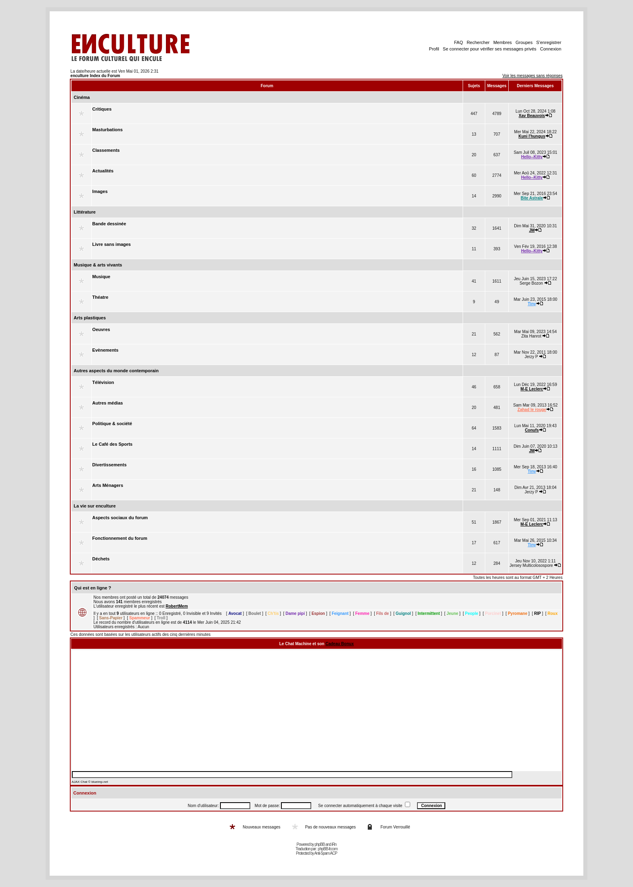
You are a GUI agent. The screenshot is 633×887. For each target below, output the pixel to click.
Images (100, 191)
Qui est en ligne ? (92, 587)
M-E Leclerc (531, 389)
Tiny (532, 304)
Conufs (532, 430)
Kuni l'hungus (531, 136)
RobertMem (177, 606)
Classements (106, 150)
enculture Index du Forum (95, 75)
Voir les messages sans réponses (532, 75)
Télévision (103, 382)
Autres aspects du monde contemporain (116, 370)
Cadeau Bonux (339, 644)
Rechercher (478, 42)
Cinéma (82, 97)
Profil (434, 48)
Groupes (524, 42)
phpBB (319, 844)
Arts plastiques (90, 317)
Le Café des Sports (112, 444)
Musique (101, 276)
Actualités (103, 170)
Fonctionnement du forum (119, 538)
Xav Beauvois (532, 115)
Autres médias (107, 403)
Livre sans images (111, 244)
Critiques (102, 109)
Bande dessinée (109, 223)
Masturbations (107, 129)
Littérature (85, 212)
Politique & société (112, 423)
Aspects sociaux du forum (120, 517)
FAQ (458, 42)
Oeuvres (101, 329)
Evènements (105, 350)
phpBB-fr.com (327, 849)
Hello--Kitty (532, 157)
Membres (502, 42)
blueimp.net (99, 782)
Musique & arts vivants (98, 264)
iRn (333, 844)
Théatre (100, 297)
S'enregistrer (548, 42)
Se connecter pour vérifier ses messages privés (490, 48)
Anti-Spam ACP (325, 853)
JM (531, 230)
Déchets (101, 558)
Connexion (551, 48)
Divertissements (109, 464)
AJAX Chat (80, 782)
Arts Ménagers (107, 485)
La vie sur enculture (95, 505)
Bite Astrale (532, 198)
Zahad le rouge (532, 409)
